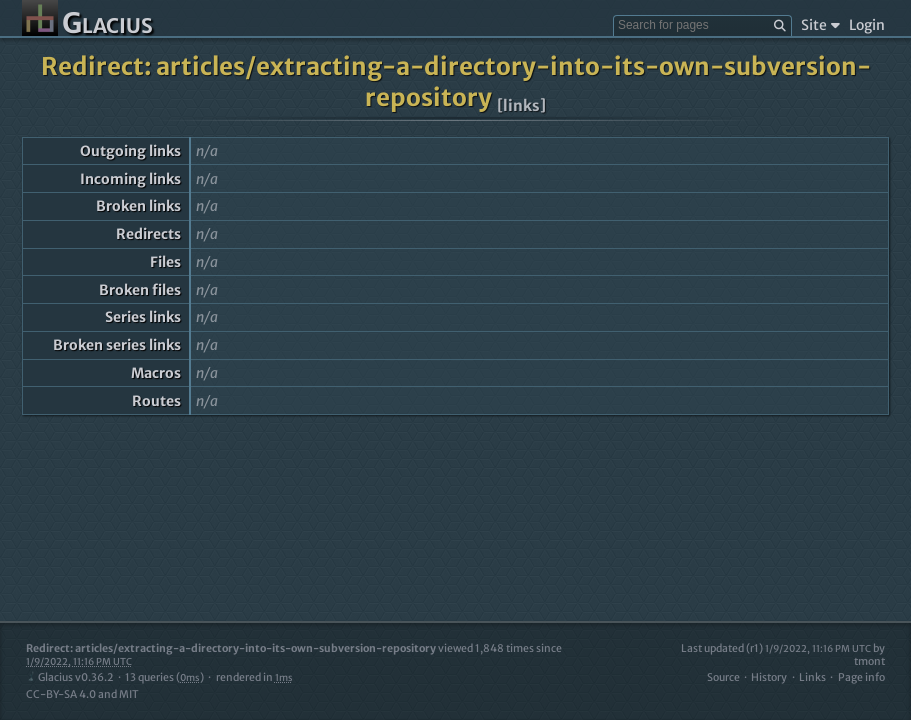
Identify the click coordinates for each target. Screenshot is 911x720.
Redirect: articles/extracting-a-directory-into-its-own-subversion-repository (456, 82)
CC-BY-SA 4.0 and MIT (82, 694)
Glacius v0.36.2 (69, 677)
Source (723, 677)
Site (820, 25)
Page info (861, 677)
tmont (869, 661)
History (769, 677)
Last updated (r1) (776, 648)
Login (867, 25)
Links (812, 677)
